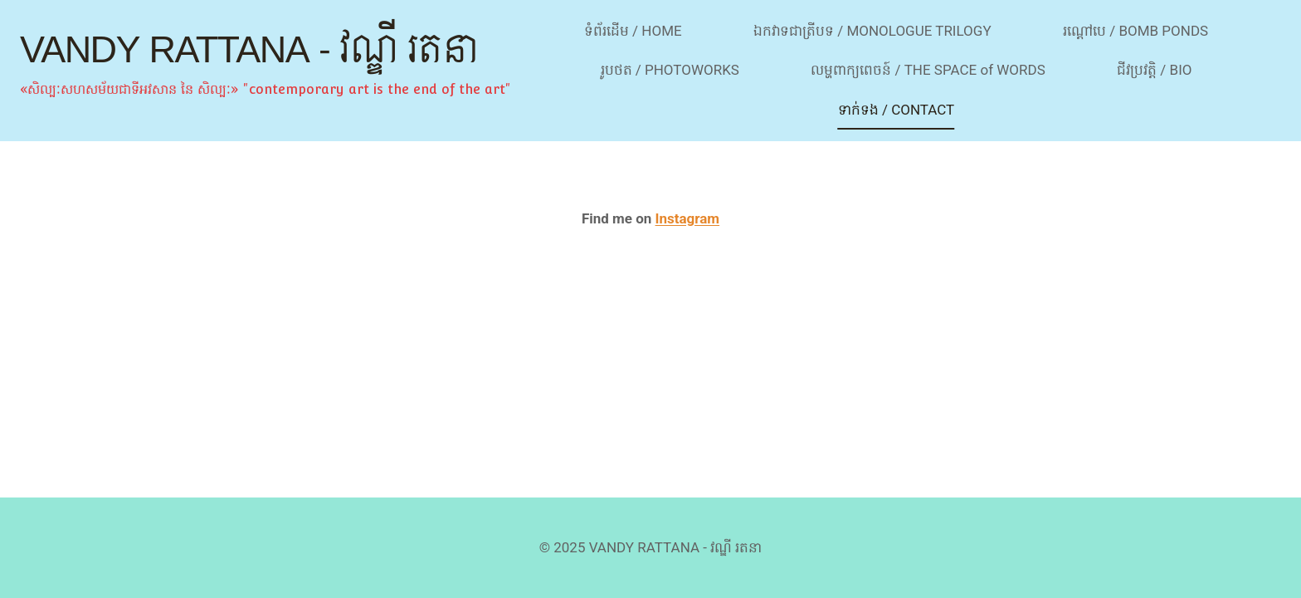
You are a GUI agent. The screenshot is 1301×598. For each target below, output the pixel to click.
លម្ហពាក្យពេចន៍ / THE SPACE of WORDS (928, 69)
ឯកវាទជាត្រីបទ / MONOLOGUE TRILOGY (872, 30)
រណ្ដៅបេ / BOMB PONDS (1135, 30)
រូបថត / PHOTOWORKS (670, 69)
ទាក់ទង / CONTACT (896, 109)
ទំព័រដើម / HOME (633, 30)
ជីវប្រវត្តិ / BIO (1154, 69)
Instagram (687, 218)
